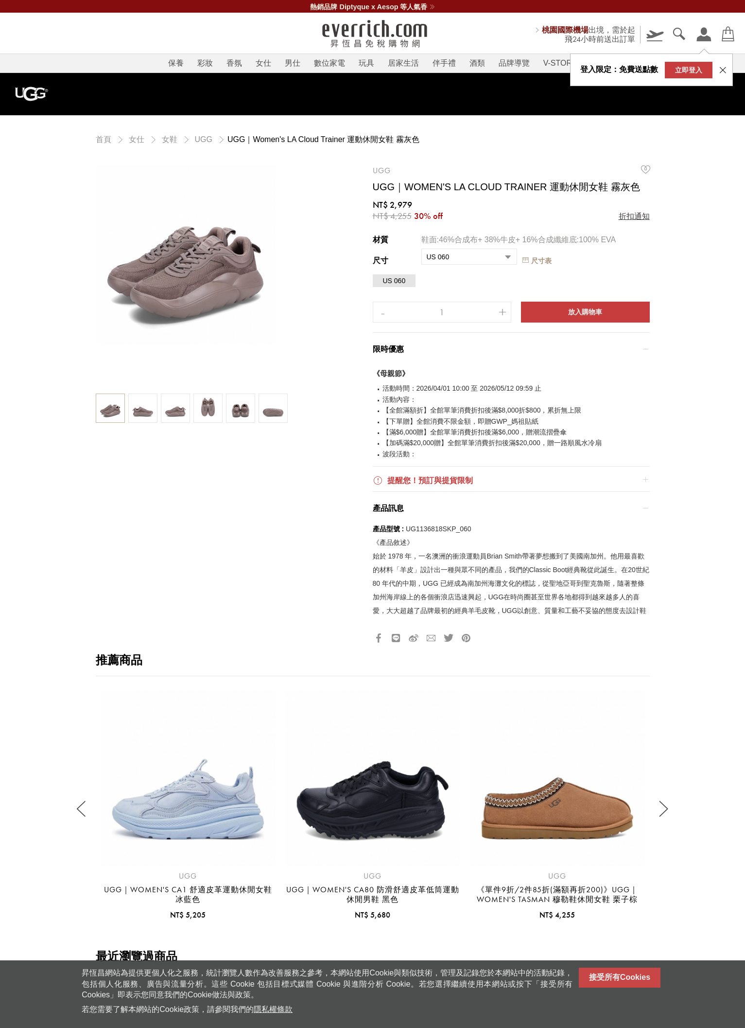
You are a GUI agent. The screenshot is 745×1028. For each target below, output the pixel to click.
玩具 (366, 63)
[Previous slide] (82, 809)
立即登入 (688, 70)
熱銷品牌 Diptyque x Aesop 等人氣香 (372, 7)
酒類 (477, 63)
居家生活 (403, 63)
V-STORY (560, 63)
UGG (382, 170)
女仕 (263, 63)
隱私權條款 (273, 1009)
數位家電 (329, 63)
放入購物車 (585, 312)
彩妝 (205, 63)
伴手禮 (444, 63)
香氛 (234, 63)
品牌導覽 (514, 63)
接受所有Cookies (619, 977)
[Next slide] (663, 809)
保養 (176, 63)
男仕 (292, 63)
